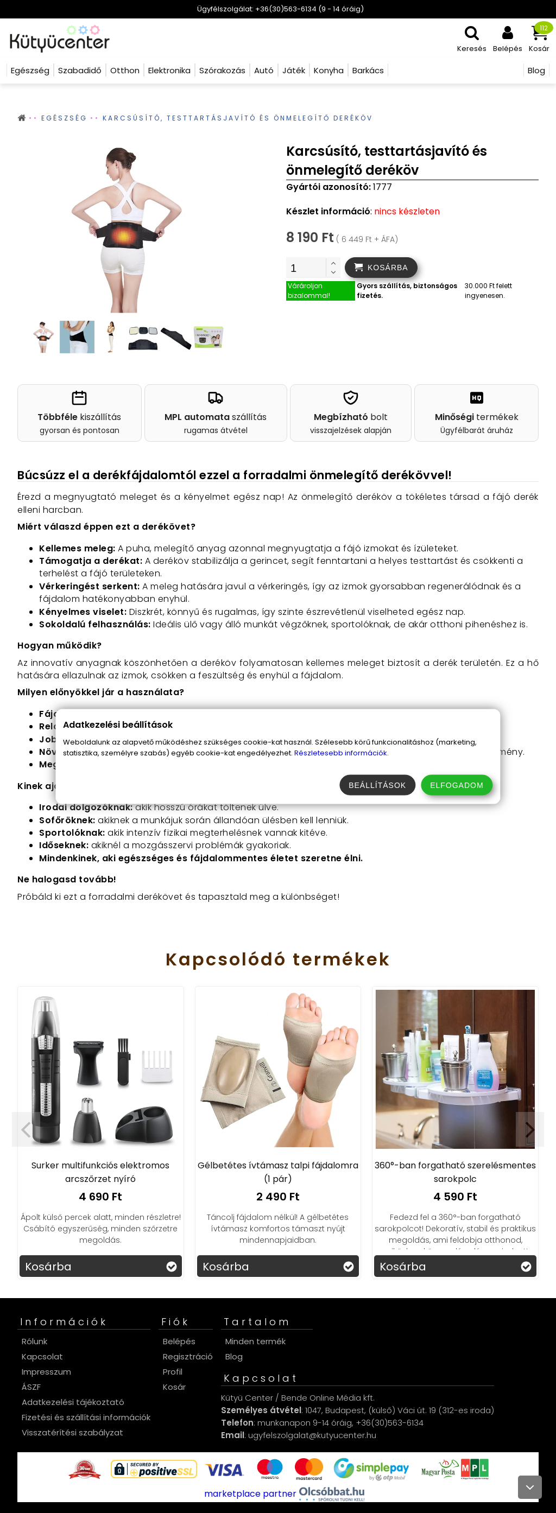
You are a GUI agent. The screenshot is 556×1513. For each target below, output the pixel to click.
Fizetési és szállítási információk (86, 1417)
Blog (234, 1356)
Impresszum (46, 1371)
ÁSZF (31, 1387)
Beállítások (377, 785)
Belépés (179, 1341)
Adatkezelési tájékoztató (73, 1402)
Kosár (174, 1387)
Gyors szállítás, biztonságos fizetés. (407, 290)
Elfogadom (456, 785)
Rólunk (34, 1341)
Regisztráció (188, 1356)
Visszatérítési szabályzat (72, 1432)
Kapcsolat (42, 1356)
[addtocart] (381, 267)
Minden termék (255, 1341)
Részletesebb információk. (341, 753)
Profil (172, 1371)
